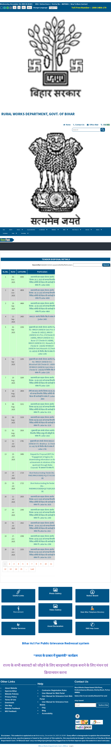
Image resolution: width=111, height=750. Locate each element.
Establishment (43, 229)
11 (51, 564)
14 (16, 569)
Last (32, 569)
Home (4, 229)
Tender (14, 233)
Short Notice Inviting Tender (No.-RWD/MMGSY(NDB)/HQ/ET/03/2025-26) (42, 475)
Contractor (88, 229)
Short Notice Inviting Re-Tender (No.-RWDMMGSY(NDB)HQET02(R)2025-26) (42, 487)
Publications (55, 229)
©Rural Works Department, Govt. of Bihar (53, 746)
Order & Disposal (76, 229)
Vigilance (99, 229)
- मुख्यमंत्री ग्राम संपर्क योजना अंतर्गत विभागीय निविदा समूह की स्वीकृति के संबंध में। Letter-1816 (42, 433)
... (26, 569)
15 (21, 569)
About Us (10, 229)
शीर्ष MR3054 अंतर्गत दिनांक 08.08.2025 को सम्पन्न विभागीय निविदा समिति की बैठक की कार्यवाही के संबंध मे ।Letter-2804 (42, 395)
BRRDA (65, 229)
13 (10, 569)
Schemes (20, 229)
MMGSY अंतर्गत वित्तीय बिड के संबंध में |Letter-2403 (42, 317)
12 (5, 569)
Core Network (5, 233)
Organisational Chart (31, 229)
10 (46, 564)
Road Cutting (24, 233)
